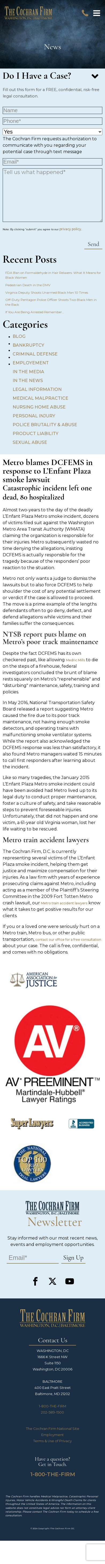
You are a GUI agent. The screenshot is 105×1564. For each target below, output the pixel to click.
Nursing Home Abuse (39, 407)
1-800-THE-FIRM (52, 1406)
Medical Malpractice (40, 398)
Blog (19, 336)
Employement (31, 362)
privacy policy (70, 229)
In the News (28, 380)
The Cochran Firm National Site (52, 1429)
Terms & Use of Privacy (52, 1441)
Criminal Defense (35, 354)
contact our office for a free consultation (68, 940)
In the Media (28, 371)
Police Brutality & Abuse (45, 424)
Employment (52, 1435)
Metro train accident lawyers (64, 903)
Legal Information (37, 389)
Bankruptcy (28, 345)
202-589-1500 (52, 1412)
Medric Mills (75, 660)
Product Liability (35, 433)
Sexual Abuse (30, 442)
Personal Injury (34, 415)
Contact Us (52, 1340)
